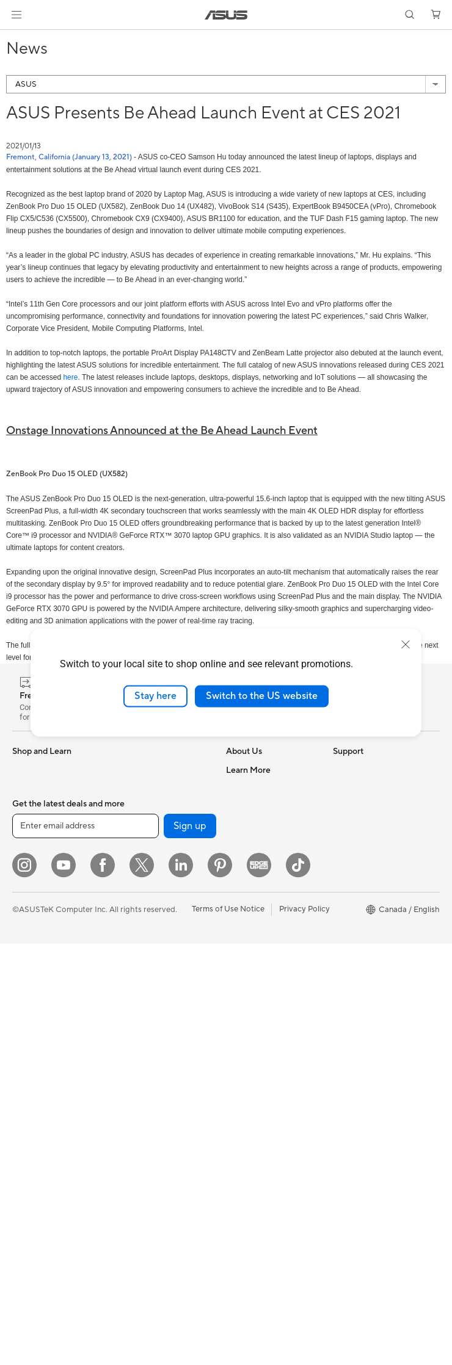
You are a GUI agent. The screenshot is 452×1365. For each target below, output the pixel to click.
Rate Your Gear (360, 935)
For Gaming (33, 881)
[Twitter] (141, 1286)
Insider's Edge (358, 898)
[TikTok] (298, 1286)
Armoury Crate (360, 990)
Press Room (247, 861)
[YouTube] (63, 1286)
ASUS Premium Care (263, 953)
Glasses (26, 1065)
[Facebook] (102, 1286)
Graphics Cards (40, 1166)
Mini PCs (28, 1028)
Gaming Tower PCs (46, 991)
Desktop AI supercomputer (144, 968)
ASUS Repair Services (265, 972)
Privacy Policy (304, 1330)
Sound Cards (140, 770)
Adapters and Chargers (159, 1102)
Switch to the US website (262, 696)
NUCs (23, 1010)
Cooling (26, 1148)
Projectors (31, 936)
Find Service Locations (267, 1082)
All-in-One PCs (38, 955)
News (236, 843)
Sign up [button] (189, 1247)
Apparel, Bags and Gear (159, 1083)
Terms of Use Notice (228, 1330)
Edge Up (349, 880)
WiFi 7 (128, 844)
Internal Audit (250, 806)
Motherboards (38, 1112)
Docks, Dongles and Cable (153, 1125)
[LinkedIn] (181, 1286)
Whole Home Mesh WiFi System (161, 903)
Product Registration (264, 1118)
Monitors (28, 918)
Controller (135, 1148)
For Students (35, 862)
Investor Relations (258, 825)
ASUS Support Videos (266, 990)
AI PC (343, 807)
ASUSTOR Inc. (252, 898)
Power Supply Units (47, 1185)
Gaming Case (36, 1130)
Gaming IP (135, 1166)
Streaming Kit (141, 1065)
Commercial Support (264, 1027)
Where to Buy (251, 880)
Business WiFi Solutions (159, 945)
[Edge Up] (259, 1286)
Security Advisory (258, 1173)
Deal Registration (257, 1063)
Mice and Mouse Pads (156, 1029)
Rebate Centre (252, 1137)
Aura (341, 1008)
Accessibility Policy (367, 953)
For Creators (35, 844)
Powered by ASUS (366, 917)
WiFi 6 (128, 862)
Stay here (155, 696)
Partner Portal (358, 825)
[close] (405, 645)
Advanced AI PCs (364, 972)
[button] (16, 14)
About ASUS (249, 770)
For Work (29, 826)
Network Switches (150, 927)
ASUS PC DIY (357, 844)
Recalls (239, 1155)
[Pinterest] (220, 1286)
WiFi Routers (140, 880)
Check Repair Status (263, 1008)
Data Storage (141, 806)
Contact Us (247, 1045)
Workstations (36, 1046)
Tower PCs (31, 973)
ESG (341, 770)
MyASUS (242, 1100)
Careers (240, 916)
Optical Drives (143, 788)
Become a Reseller (366, 862)
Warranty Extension (261, 1192)
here (70, 377)
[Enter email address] (85, 1247)
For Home (30, 808)
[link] (226, 15)
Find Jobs (243, 788)
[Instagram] (24, 1286)
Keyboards (136, 1010)
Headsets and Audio (153, 1047)
